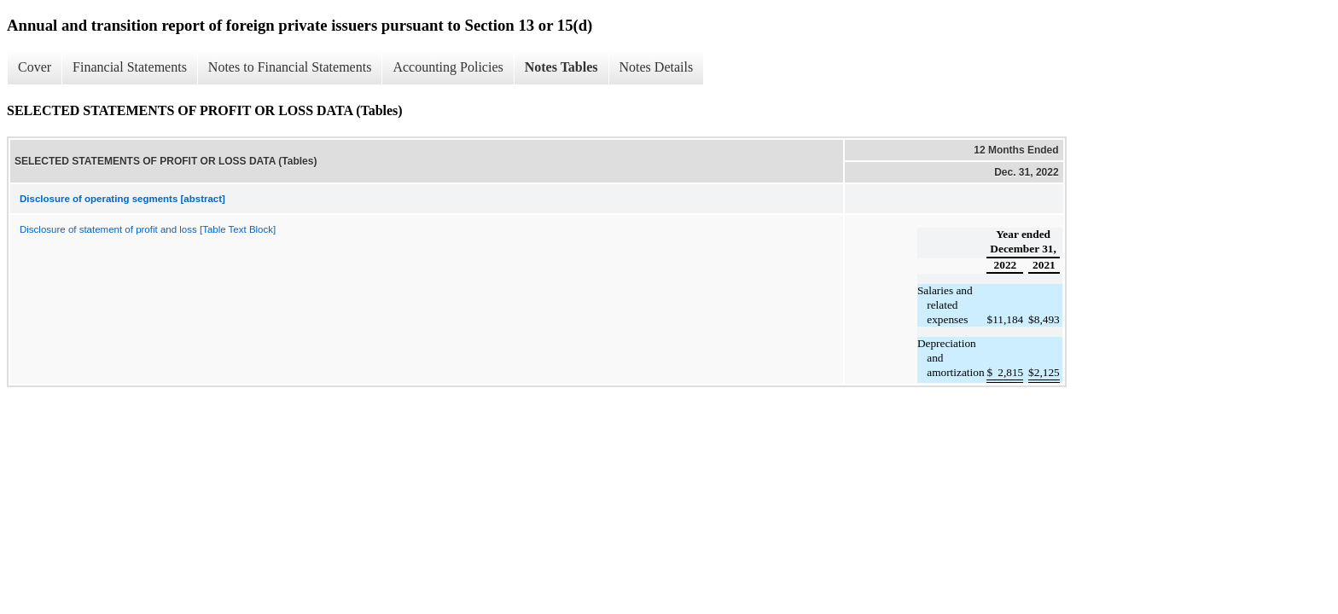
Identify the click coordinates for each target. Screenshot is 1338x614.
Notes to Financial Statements (290, 67)
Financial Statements (130, 67)
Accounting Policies (448, 67)
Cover (34, 67)
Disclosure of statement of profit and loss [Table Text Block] (148, 229)
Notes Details (657, 67)
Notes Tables (561, 67)
